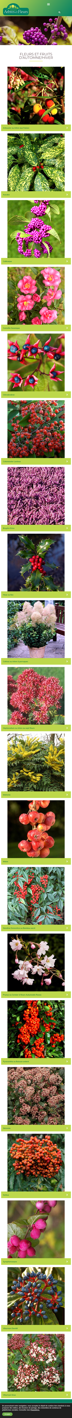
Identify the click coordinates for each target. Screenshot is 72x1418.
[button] (48, 4)
